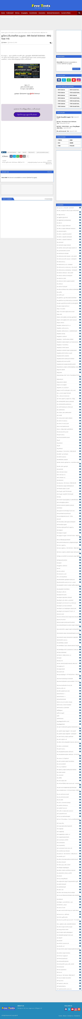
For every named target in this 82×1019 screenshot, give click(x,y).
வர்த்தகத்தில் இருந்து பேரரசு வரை (69, 935)
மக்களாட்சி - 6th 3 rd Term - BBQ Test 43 (69, 853)
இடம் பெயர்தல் (69, 308)
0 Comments (48, 199)
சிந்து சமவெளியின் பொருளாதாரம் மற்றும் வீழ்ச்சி (69, 556)
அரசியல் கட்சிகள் (69, 278)
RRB (71, 140)
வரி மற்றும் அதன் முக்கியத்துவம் (69, 932)
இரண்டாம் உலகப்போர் (69, 387)
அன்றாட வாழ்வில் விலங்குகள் (69, 236)
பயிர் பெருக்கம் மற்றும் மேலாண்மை (69, 761)
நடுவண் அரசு (69, 671)
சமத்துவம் (69, 530)
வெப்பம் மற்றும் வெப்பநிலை (69, 977)
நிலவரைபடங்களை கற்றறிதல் (69, 704)
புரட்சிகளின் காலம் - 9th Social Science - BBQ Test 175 (69, 791)
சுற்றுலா (69, 562)
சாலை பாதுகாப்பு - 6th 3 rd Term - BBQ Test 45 (69, 548)
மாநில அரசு (69, 889)
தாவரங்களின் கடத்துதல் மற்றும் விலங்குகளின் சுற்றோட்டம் (69, 630)
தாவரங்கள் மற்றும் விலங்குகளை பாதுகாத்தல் (69, 637)
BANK (71, 143)
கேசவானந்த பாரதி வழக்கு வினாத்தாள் (69, 521)
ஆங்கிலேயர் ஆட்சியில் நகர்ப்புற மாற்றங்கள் (69, 300)
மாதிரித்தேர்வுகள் (69, 886)
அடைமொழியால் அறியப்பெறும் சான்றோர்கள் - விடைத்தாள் (69, 211)
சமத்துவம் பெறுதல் (69, 532)
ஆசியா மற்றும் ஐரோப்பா (69, 306)
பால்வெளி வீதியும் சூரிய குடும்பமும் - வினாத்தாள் (69, 784)
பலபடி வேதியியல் (69, 766)
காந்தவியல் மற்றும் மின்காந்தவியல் (69, 485)
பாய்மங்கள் (69, 775)
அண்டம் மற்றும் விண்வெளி (69, 225)
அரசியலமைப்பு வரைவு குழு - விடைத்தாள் (69, 267)
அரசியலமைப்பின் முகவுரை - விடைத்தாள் (69, 256)
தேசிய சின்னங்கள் (69, 652)
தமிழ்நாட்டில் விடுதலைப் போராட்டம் (69, 611)
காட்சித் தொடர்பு (69, 474)
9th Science (61, 98)
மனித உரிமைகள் (69, 862)
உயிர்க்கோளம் (69, 409)
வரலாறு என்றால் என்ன (69, 929)
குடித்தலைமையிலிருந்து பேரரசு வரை (69, 510)
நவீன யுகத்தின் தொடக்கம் (69, 691)
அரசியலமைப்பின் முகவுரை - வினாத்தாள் (69, 258)
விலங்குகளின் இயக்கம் (69, 961)
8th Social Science (12, 152)
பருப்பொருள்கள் (69, 764)
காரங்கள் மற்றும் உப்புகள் (69, 488)
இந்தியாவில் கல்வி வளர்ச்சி (69, 361)
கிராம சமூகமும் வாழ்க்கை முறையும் (69, 505)
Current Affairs (65, 13)
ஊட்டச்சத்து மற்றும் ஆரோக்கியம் (69, 429)
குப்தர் (69, 519)
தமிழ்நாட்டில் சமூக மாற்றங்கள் (69, 605)
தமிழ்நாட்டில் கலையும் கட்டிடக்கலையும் (69, 602)
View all (49, 172)
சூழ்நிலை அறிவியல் (69, 565)
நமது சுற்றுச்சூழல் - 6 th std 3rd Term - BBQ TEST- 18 (69, 675)
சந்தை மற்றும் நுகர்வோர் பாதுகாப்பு (69, 527)
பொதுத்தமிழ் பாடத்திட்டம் (69, 834)
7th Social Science (75, 92)
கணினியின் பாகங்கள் (69, 459)
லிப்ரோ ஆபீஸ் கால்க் (69, 917)
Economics (42, 13)
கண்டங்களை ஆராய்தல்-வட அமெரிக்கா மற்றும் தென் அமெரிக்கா (69, 463)
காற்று (69, 496)
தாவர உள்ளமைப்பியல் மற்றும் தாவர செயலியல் (69, 616)
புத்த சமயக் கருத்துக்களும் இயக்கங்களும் (69, 787)
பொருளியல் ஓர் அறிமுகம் (69, 850)
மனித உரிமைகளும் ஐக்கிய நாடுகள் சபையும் (69, 859)
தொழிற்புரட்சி (69, 666)
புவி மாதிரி (69, 799)
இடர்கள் (69, 314)
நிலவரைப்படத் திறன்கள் (69, 707)
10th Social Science (75, 100)
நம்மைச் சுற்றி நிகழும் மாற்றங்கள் (69, 678)
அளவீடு (69, 292)
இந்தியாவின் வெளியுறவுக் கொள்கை (69, 358)
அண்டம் (69, 222)
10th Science (61, 100)
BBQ (16, 17)
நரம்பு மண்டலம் (69, 688)
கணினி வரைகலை (69, 456)
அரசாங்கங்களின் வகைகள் (69, 250)
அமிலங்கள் (69, 242)
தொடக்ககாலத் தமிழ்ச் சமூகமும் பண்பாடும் (69, 663)
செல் (69, 568)
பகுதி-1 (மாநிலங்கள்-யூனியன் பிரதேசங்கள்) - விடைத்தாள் (69, 727)
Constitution (33, 13)
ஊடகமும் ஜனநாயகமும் (69, 426)
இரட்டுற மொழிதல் (69, 384)
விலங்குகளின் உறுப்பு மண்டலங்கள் (69, 964)
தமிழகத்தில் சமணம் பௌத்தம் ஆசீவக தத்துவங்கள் (69, 585)
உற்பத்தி (69, 415)
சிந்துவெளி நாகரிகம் (69, 560)
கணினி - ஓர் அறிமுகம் (69, 454)
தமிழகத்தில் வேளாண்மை (69, 589)
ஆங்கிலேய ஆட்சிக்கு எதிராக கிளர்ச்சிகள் (69, 297)
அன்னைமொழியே (69, 231)
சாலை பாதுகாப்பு (69, 545)
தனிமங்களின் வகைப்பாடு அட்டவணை (69, 582)
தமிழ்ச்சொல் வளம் (69, 594)
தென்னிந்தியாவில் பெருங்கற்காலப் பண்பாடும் (69, 649)
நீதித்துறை (69, 710)
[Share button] (27, 156)
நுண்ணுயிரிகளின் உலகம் (69, 721)
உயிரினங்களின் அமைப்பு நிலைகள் (69, 401)
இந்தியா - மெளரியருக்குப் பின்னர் (69, 339)
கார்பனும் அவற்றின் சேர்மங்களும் (69, 494)
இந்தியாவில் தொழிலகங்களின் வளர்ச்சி (69, 364)
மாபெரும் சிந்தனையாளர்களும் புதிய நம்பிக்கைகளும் (69, 896)
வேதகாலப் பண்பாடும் (69, 983)
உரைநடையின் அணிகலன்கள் (69, 412)
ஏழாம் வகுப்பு (69, 434)
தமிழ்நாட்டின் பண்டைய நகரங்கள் (69, 600)
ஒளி (69, 445)
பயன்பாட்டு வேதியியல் (69, 758)
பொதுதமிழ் (69, 828)
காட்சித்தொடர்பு (69, 477)
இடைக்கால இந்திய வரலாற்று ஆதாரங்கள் (69, 317)
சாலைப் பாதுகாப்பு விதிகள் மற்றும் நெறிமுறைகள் (69, 552)
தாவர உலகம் (69, 614)
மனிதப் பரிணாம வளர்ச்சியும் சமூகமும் (69, 870)
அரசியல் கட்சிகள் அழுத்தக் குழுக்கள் (69, 281)
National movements (53, 13)
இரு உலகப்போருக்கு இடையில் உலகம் (69, 390)
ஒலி (69, 440)
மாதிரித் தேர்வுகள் (69, 884)
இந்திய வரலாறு (69, 333)
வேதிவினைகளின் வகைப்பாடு (69, 989)
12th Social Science (75, 106)
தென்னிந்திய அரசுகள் (69, 642)
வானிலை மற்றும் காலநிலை (69, 953)
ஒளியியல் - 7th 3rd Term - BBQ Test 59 (69, 451)
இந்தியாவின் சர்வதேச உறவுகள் (69, 353)
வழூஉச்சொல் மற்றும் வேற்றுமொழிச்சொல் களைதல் (69, 949)
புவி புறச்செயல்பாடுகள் (69, 797)
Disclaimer (77, 1016)
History (17, 13)
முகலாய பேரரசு (69, 907)
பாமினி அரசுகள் (69, 772)
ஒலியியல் (69, 443)
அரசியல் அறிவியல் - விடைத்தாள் (69, 272)
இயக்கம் (69, 372)
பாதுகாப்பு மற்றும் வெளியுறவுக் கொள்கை (69, 769)
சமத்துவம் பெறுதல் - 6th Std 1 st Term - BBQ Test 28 (69, 536)
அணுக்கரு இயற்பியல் (69, 217)
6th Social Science (75, 89)
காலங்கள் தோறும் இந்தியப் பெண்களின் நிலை (69, 499)
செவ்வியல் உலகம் (69, 573)
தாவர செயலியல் (69, 619)
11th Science (61, 103)
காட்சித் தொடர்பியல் (69, 472)
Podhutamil (9, 13)
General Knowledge (7, 17)
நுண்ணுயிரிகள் (69, 724)
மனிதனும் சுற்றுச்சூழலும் (69, 867)
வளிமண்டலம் (69, 946)
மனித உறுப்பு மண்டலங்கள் (69, 864)
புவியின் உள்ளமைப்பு (69, 805)
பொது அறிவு (69, 823)
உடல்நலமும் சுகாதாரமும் (69, 395)
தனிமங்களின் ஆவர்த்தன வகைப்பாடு (69, 579)
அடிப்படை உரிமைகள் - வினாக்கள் (69, 207)
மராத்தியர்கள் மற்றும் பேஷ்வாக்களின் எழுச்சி (69, 881)
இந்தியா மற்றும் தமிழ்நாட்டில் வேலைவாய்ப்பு (69, 342)
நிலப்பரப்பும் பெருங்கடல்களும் (69, 702)
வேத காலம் (69, 980)
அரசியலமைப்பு (69, 261)
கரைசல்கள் (69, 469)
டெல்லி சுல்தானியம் (69, 576)
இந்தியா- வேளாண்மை (69, 344)
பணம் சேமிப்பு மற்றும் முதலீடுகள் (69, 736)
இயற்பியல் (69, 379)
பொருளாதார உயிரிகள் (69, 839)
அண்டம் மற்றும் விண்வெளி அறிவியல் (69, 228)
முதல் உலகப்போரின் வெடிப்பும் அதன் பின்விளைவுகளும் (69, 911)
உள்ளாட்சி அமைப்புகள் (69, 423)
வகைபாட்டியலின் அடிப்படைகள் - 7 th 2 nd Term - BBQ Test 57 (69, 920)
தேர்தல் (69, 657)
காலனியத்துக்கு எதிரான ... (69, 502)
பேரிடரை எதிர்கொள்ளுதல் (69, 816)
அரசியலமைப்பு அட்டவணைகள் (69, 264)
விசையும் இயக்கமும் (69, 958)
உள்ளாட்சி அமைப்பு (69, 420)
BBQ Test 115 (31, 152)
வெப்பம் (69, 972)
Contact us (70, 1016)
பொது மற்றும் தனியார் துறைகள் (69, 826)
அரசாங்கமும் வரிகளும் (69, 253)
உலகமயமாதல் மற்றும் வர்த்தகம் (69, 418)
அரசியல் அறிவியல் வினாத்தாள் (69, 275)
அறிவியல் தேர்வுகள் (69, 286)
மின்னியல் (69, 899)
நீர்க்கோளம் (69, 718)
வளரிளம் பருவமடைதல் (69, 943)
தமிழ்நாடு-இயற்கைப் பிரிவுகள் (69, 597)
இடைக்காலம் (69, 322)
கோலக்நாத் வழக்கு (69, 524)
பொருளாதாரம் (69, 842)
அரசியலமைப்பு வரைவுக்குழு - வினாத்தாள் (69, 270)
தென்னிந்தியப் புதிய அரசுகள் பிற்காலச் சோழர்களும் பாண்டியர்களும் (69, 646)
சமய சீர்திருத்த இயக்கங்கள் (69, 539)
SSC (59, 143)
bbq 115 (24, 152)
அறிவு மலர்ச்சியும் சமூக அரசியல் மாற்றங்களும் (69, 289)
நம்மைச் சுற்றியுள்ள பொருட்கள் (69, 685)
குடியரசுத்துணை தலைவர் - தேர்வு (69, 516)
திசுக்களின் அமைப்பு (69, 640)
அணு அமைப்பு (69, 214)
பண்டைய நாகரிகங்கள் (69, 746)
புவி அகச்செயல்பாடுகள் (69, 794)
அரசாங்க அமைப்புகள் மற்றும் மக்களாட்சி (69, 247)
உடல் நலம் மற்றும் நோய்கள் (69, 393)
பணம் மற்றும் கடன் (69, 739)
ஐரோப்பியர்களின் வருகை (11, 32)
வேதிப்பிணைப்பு (69, 986)
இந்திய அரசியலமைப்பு (69, 328)
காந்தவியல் (69, 480)
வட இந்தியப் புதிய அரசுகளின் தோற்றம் (69, 924)
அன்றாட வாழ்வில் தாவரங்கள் (69, 234)
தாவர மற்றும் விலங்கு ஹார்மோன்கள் (69, 622)
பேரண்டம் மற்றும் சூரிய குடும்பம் (69, 810)
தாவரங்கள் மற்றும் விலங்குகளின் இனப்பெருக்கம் (69, 634)
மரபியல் (69, 875)
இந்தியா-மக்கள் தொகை (69, 347)
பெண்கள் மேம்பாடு (69, 808)
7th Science (61, 92)
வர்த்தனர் (69, 937)
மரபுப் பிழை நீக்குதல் (69, 878)
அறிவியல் (69, 283)
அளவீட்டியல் (69, 294)
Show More (76, 69)
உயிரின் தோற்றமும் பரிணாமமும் (69, 407)
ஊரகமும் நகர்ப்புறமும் (69, 431)
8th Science (61, 95)
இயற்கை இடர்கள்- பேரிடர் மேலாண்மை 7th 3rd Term (69, 376)
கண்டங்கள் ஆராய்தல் (69, 466)
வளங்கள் (69, 940)
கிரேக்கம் (69, 507)
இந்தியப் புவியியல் (69, 336)
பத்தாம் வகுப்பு (69, 748)
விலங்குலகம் (69, 966)
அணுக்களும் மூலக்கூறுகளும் (69, 220)
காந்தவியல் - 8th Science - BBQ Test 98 (69, 483)
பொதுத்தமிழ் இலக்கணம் (69, 837)
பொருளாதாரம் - (69, 845)
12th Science (61, 106)
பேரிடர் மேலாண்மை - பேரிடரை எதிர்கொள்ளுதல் (69, 820)
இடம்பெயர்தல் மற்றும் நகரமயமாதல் (69, 311)
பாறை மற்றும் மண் (69, 780)
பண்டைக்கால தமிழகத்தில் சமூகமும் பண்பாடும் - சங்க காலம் (69, 742)
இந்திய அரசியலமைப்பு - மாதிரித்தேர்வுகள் (69, 330)
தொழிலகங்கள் (69, 669)
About (64, 1016)
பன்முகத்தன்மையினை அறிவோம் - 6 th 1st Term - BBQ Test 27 (69, 755)
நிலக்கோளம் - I (69, 693)
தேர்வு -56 (69, 660)
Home (3, 13)
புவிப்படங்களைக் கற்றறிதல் (69, 802)
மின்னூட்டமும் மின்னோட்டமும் (69, 902)
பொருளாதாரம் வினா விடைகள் (69, 848)
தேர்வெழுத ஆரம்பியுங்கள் (27, 114)
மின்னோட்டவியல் (69, 904)
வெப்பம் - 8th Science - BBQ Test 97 (69, 975)
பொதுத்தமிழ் (69, 831)
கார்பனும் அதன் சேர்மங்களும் (69, 491)
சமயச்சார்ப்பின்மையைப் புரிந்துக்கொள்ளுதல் (69, 542)
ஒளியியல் (69, 448)
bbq (19, 152)
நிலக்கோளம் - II (69, 696)
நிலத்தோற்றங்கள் (69, 699)
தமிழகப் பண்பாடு (69, 591)
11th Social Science (75, 103)
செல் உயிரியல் (69, 571)
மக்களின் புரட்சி (69, 856)
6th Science (61, 89)
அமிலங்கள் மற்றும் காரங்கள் (69, 245)
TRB (59, 145)
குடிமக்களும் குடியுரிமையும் (69, 513)
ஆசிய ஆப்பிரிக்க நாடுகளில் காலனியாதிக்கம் (69, 303)
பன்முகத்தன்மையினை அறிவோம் (69, 751)
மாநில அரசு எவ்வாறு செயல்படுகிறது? (69, 892)
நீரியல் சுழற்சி (69, 713)
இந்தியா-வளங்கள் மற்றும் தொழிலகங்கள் (69, 350)
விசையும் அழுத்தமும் (69, 955)
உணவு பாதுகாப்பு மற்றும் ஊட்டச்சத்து (69, 398)
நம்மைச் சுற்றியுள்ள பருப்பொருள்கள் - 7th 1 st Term (69, 682)
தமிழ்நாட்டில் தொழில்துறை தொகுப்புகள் (69, 608)
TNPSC (60, 140)
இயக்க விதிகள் (69, 369)
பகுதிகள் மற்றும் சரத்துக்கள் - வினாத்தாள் (69, 733)
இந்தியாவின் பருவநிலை (69, 355)
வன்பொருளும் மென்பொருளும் (69, 926)
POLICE (72, 145)
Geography (24, 13)
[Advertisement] (40, 24)
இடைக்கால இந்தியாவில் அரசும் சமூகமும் (69, 319)
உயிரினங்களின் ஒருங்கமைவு (69, 404)
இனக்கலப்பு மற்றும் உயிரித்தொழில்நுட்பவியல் (69, 366)
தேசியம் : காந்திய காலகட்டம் (69, 655)
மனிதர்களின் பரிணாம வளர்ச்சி (69, 873)
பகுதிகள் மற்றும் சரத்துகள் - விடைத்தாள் (69, 731)
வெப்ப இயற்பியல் (69, 969)
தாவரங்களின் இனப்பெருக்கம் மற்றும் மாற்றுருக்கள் (69, 625)
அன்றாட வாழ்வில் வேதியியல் (69, 239)
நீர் (69, 715)
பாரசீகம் (69, 777)
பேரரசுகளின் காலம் (69, 813)
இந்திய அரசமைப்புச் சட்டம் (69, 325)
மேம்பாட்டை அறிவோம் (69, 914)
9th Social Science (75, 98)
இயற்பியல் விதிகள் (69, 382)
